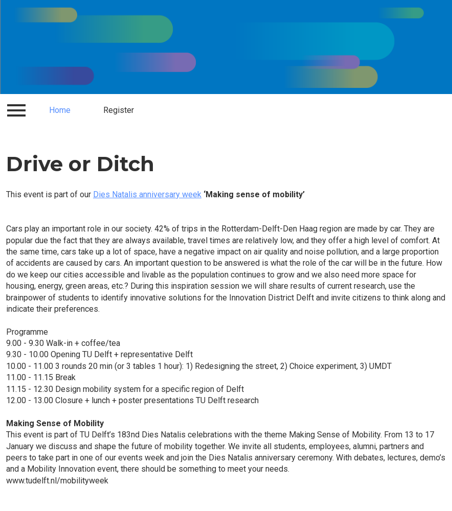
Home (60, 110)
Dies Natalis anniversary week (147, 194)
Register (118, 110)
